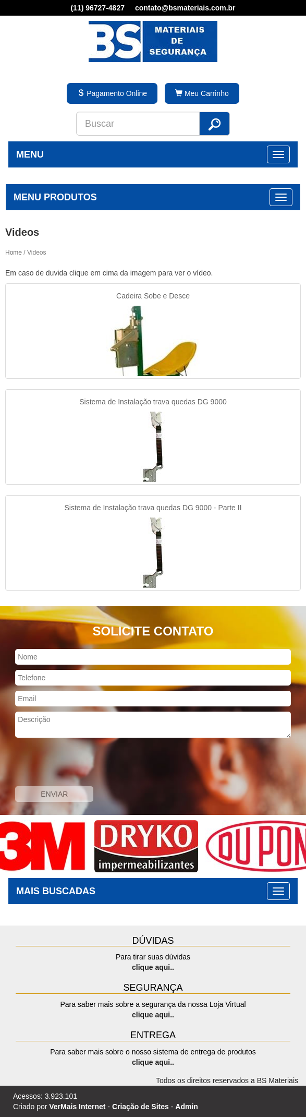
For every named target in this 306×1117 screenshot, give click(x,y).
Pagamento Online (112, 93)
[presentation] (79, 763)
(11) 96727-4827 (97, 8)
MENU (30, 154)
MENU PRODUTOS (55, 197)
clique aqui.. (153, 967)
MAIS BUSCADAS (55, 891)
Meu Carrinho (202, 93)
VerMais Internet (77, 1106)
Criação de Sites (140, 1106)
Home (13, 252)
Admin (186, 1106)
